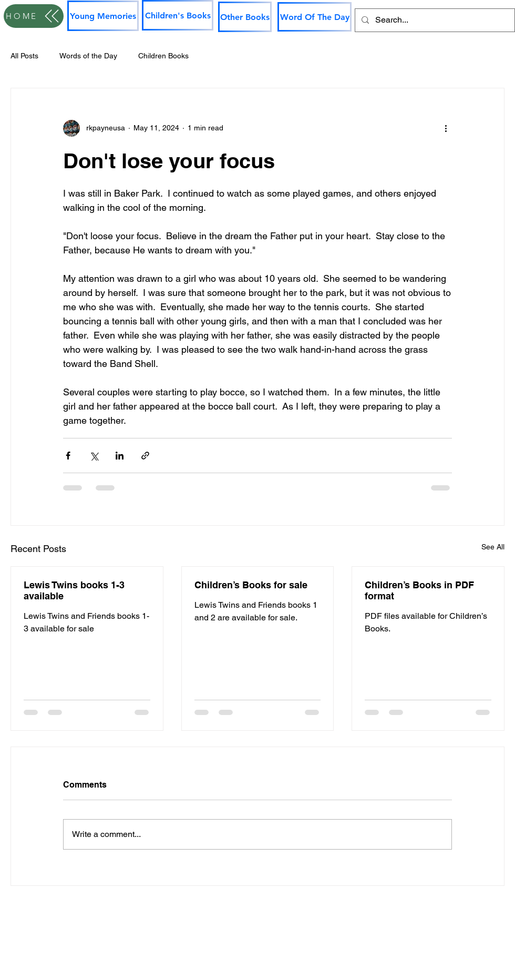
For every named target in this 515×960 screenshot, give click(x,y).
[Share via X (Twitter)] (94, 456)
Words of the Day (88, 56)
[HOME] (34, 16)
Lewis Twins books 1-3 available (74, 590)
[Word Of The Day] (314, 17)
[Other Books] (245, 17)
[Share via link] (145, 456)
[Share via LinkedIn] (120, 456)
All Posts (24, 56)
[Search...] (433, 20)
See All (492, 547)
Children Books (163, 56)
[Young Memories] (103, 16)
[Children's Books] (177, 15)
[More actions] (445, 128)
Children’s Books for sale (250, 584)
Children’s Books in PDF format (419, 590)
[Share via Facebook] (68, 456)
